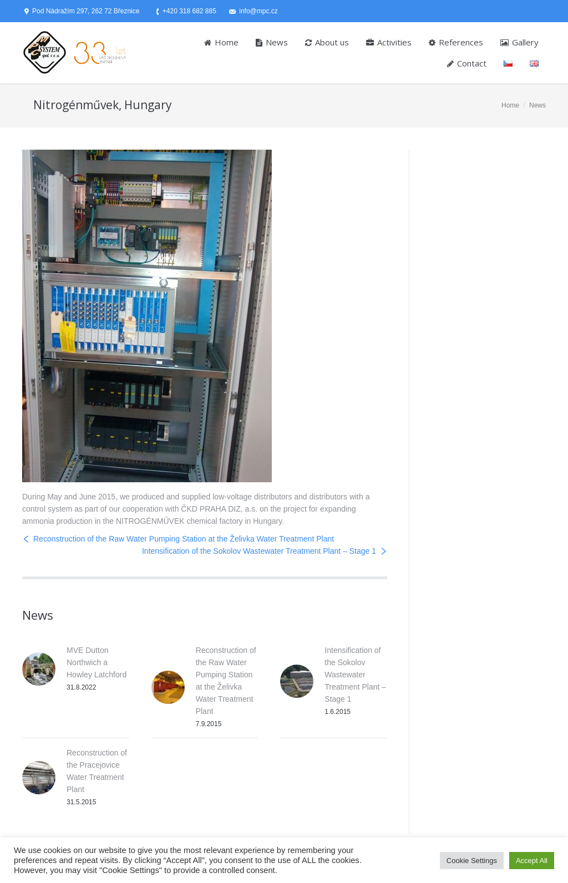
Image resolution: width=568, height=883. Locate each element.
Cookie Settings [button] (472, 860)
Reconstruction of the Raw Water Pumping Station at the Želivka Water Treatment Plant (183, 538)
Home (510, 105)
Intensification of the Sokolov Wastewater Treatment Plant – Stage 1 (259, 551)
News (537, 105)
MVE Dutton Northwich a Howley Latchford (96, 662)
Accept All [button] (531, 860)
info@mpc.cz (258, 11)
